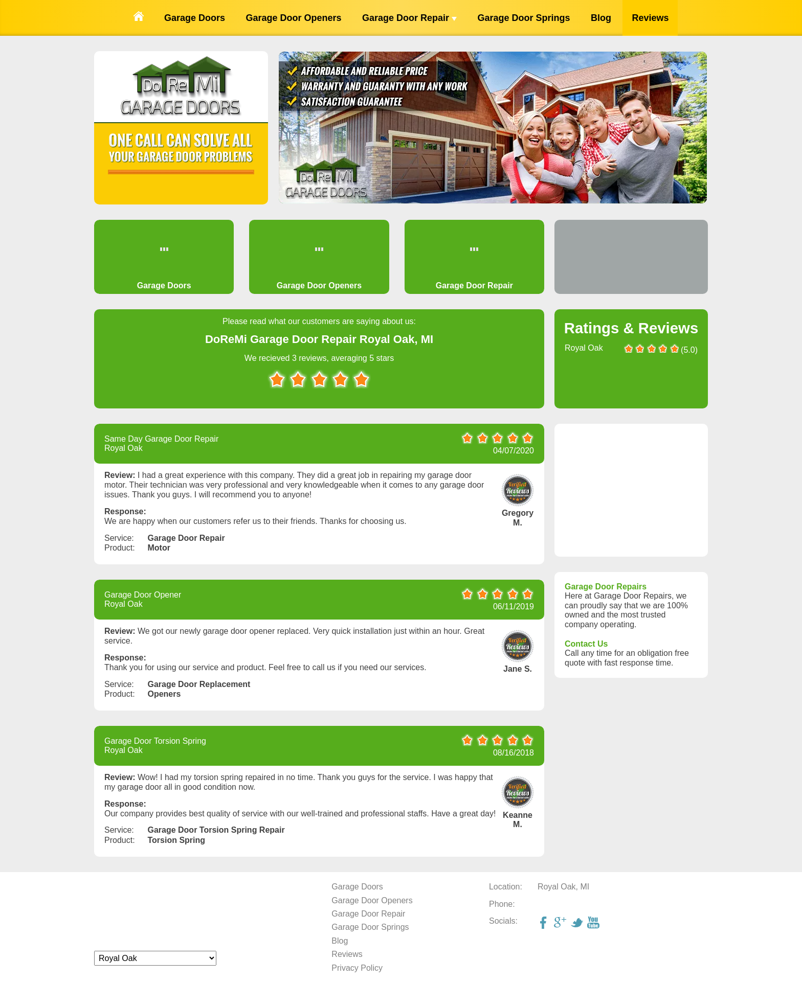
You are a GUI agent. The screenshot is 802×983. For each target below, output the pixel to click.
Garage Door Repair (409, 18)
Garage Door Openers (293, 18)
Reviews (650, 18)
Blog (601, 18)
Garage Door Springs (523, 18)
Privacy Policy (357, 968)
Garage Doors (194, 18)
